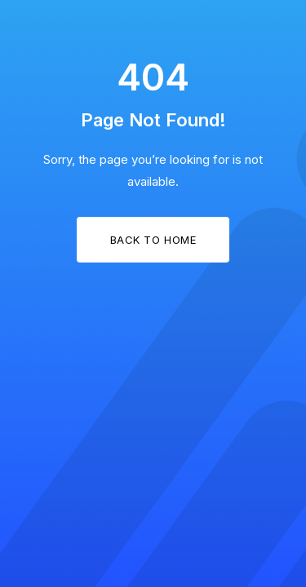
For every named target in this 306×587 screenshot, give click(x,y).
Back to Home (153, 239)
